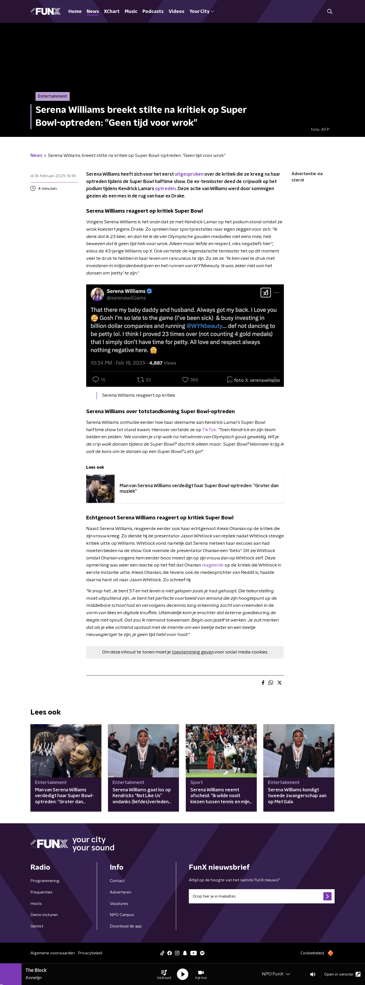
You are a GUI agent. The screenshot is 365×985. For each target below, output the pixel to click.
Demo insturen (44, 915)
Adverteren (120, 892)
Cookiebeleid (312, 953)
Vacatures (119, 904)
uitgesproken (189, 174)
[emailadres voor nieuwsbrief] (262, 896)
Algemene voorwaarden (52, 953)
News (93, 11)
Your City (201, 11)
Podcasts (152, 11)
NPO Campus (122, 915)
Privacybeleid (90, 953)
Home (75, 11)
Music (131, 11)
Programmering (44, 881)
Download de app (126, 926)
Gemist (36, 926)
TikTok (209, 430)
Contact (117, 881)
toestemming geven (193, 652)
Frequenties (41, 892)
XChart (112, 11)
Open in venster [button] (342, 974)
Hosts (36, 904)
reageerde (213, 565)
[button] (164, 974)
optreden (165, 189)
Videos (176, 11)
